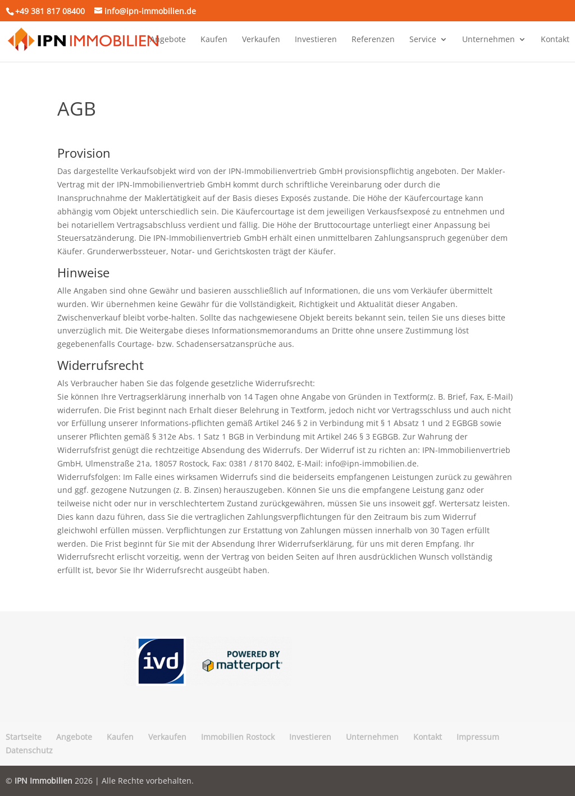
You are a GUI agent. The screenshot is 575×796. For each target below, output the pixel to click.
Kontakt (555, 39)
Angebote (168, 39)
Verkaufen (261, 39)
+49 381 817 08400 (50, 11)
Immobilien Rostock (238, 736)
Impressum (478, 736)
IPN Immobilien (43, 780)
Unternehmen (488, 39)
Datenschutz (29, 750)
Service (422, 39)
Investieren (316, 39)
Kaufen (213, 39)
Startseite (24, 736)
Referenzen (373, 39)
